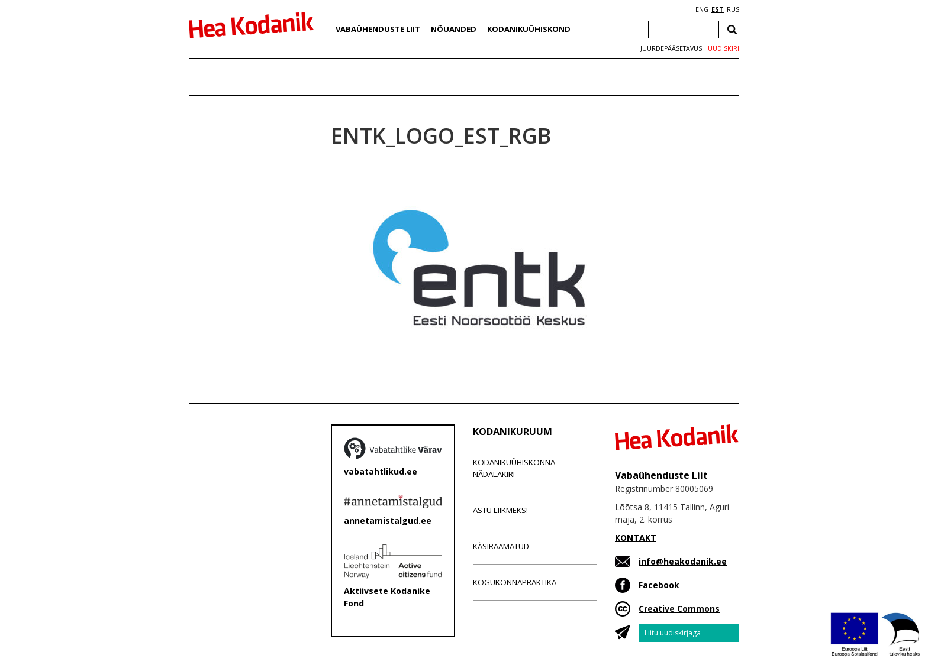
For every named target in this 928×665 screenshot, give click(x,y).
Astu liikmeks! (500, 510)
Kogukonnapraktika (514, 582)
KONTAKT (635, 537)
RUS (733, 9)
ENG (701, 9)
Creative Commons (679, 608)
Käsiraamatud (501, 546)
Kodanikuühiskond (529, 29)
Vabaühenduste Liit (378, 29)
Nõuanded (453, 29)
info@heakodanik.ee (683, 561)
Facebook (659, 585)
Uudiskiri (723, 48)
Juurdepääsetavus (671, 48)
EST (717, 9)
